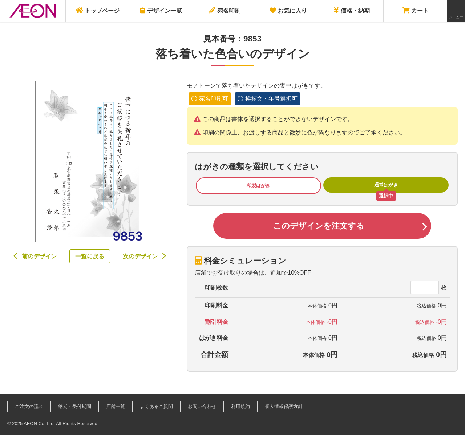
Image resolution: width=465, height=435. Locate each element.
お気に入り (288, 10)
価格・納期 (352, 10)
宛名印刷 (224, 10)
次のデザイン (140, 256)
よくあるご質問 (156, 406)
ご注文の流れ (29, 406)
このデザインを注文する (318, 225)
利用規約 (240, 406)
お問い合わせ (202, 406)
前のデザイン (39, 256)
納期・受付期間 (74, 406)
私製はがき (258, 185)
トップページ (98, 10)
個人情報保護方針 (284, 406)
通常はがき (386, 185)
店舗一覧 (115, 406)
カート (415, 10)
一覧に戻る (89, 256)
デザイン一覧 (161, 10)
